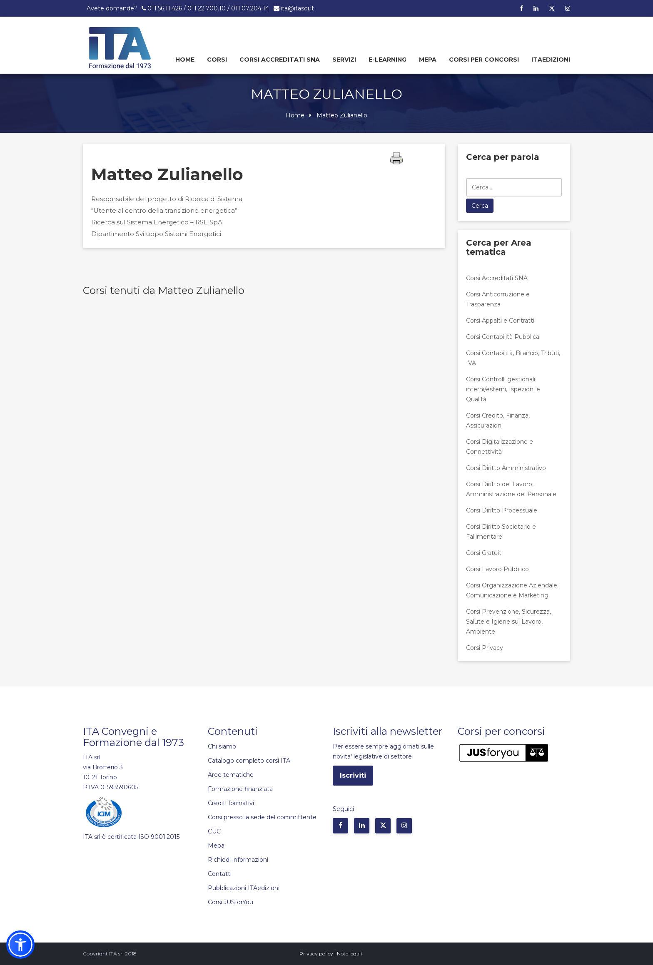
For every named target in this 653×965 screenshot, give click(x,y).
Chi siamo (222, 746)
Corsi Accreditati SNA (279, 59)
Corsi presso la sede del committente (262, 817)
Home (184, 59)
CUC (214, 831)
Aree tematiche (231, 774)
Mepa (427, 59)
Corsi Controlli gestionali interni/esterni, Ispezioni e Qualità (503, 389)
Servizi (344, 59)
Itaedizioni (550, 59)
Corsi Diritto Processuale (501, 510)
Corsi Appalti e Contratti (500, 320)
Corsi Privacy (484, 648)
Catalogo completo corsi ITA (249, 760)
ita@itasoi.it (297, 8)
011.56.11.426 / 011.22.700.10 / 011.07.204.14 (208, 8)
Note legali (349, 953)
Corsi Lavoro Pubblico (497, 569)
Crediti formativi (231, 803)
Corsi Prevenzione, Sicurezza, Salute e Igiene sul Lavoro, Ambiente (508, 621)
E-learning (387, 59)
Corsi (217, 59)
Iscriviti (353, 775)
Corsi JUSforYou (230, 902)
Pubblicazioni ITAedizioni (243, 888)
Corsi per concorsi (484, 59)
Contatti (220, 874)
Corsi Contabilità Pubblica (502, 337)
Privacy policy (316, 953)
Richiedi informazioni (238, 859)
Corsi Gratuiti (484, 553)
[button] (20, 945)
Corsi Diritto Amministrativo (506, 468)
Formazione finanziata (240, 789)
